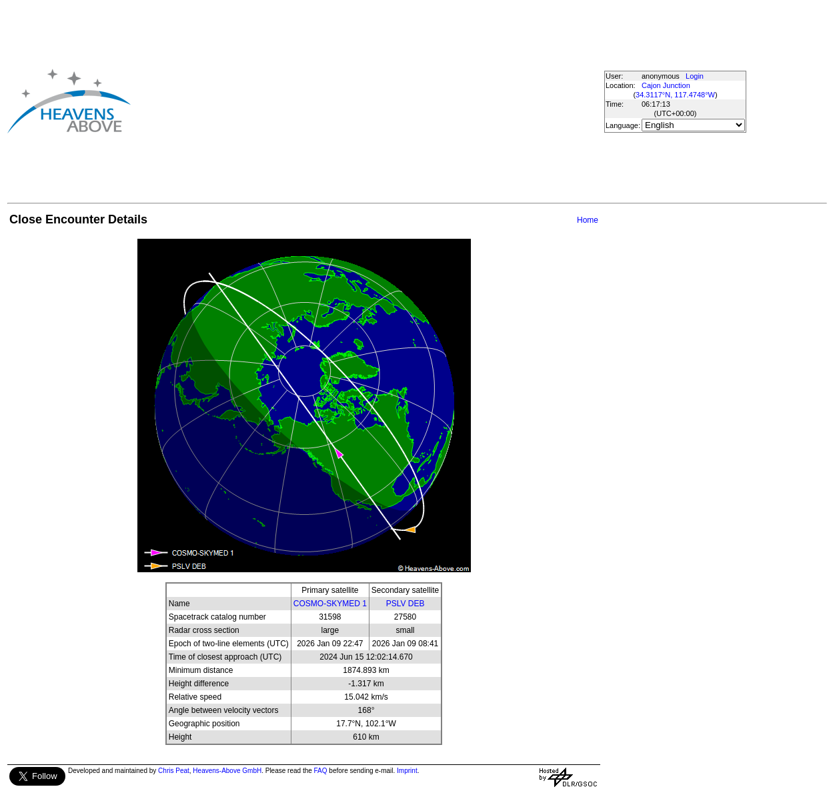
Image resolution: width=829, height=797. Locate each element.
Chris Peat (173, 770)
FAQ (320, 770)
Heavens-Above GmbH (227, 770)
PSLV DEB (405, 603)
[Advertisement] (354, 100)
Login (695, 76)
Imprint (407, 770)
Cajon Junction (666, 85)
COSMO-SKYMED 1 (330, 603)
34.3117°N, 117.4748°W (675, 95)
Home (587, 220)
